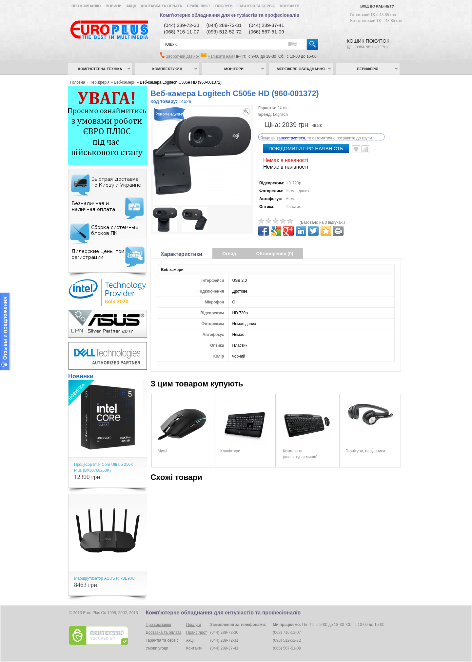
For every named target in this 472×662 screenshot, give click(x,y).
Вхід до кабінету (377, 6)
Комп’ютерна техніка (100, 69)
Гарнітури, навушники (365, 444)
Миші (162, 444)
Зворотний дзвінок (182, 56)
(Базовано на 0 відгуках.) (322, 215)
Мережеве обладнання (301, 69)
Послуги (224, 6)
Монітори (234, 69)
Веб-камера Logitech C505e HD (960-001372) (181, 82)
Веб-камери (124, 82)
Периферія (368, 69)
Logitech (280, 114)
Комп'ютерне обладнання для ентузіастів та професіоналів (229, 15)
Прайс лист (198, 6)
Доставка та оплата (161, 6)
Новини (113, 6)
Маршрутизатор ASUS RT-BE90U (104, 578)
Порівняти (365, 142)
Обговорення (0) (274, 246)
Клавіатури (230, 444)
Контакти (290, 6)
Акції (131, 6)
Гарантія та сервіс (256, 6)
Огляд (229, 246)
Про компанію (86, 6)
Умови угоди (157, 648)
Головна (77, 82)
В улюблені (356, 142)
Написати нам (220, 56)
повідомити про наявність (305, 141)
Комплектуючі (167, 69)
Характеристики (181, 247)
